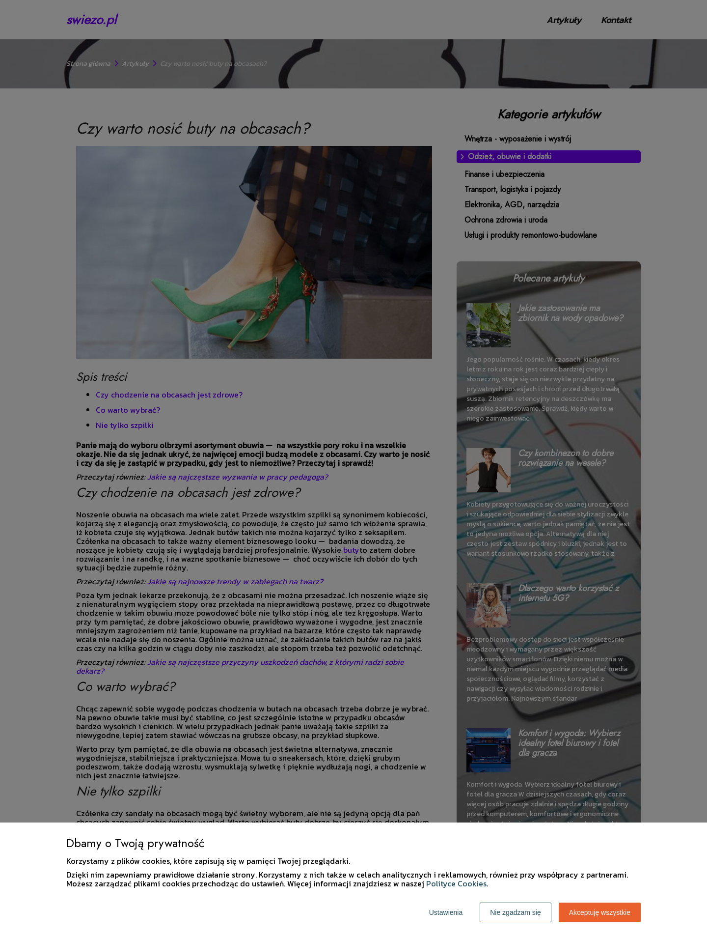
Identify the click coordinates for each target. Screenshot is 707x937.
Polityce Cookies (456, 883)
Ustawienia (445, 912)
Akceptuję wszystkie (599, 912)
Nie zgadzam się (515, 912)
